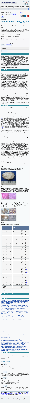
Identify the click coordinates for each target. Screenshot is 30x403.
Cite (2, 16)
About (6, 6)
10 (26, 269)
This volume (13, 14)
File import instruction (11, 50)
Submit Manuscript (17, 6)
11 (26, 274)
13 (2, 110)
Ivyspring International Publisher (10, 398)
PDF (21, 12)
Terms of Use (19, 400)
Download (4, 50)
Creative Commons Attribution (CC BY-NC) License (14, 393)
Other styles (8, 44)
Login (23, 6)
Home (2, 6)
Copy (3, 44)
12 (26, 280)
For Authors (10, 6)
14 (1, 118)
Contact (27, 6)
